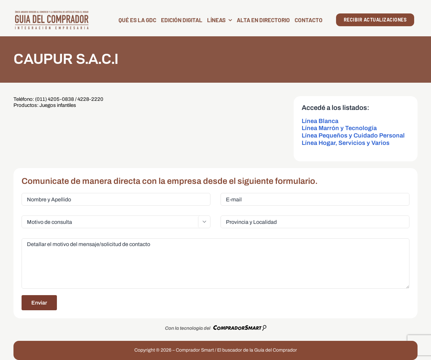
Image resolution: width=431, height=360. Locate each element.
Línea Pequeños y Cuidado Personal (353, 135)
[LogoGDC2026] (51, 12)
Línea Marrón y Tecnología (339, 128)
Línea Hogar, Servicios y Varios (346, 142)
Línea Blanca (320, 121)
